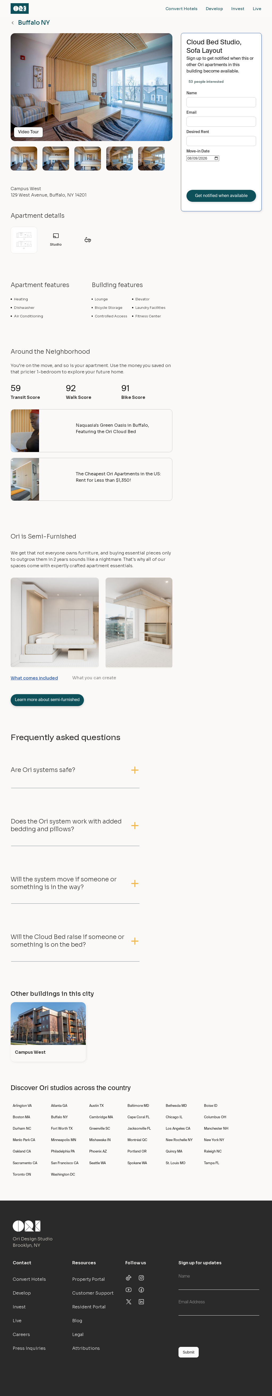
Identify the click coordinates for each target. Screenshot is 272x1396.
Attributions (86, 1348)
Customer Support (93, 1293)
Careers (21, 1334)
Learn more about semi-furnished (47, 700)
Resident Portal (89, 1307)
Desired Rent (197, 132)
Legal (78, 1334)
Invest (237, 8)
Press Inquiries (29, 1348)
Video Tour (28, 132)
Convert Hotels (181, 8)
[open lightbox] (91, 89)
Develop (214, 8)
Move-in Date (198, 151)
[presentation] (226, 177)
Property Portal (88, 1279)
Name (191, 93)
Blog (77, 1321)
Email (191, 112)
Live (257, 8)
